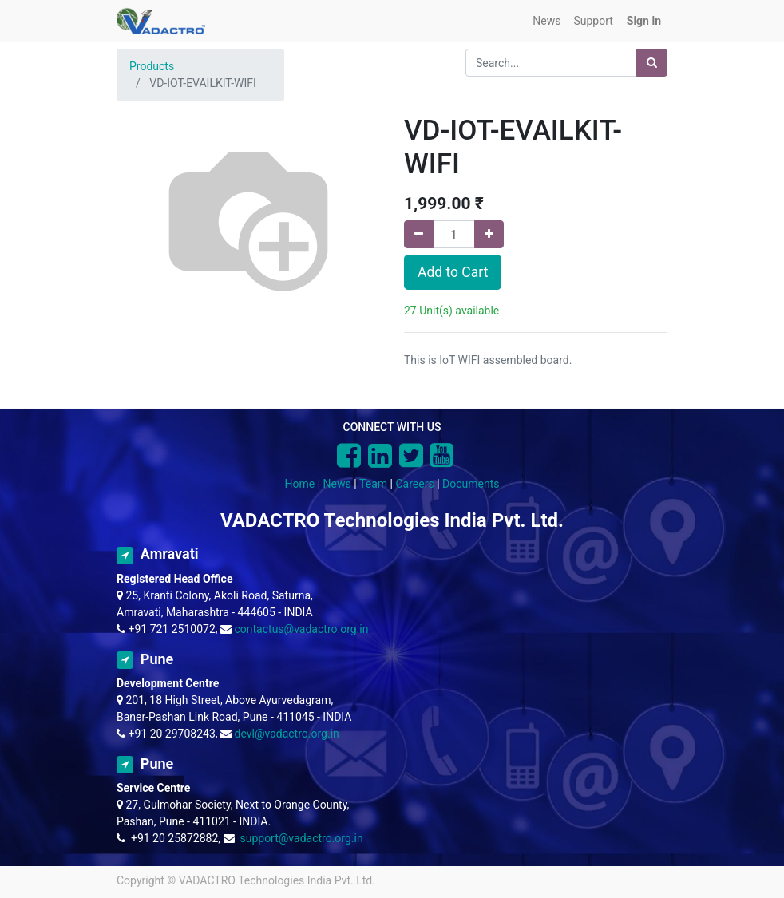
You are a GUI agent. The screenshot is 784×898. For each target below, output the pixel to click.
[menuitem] (546, 21)
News (337, 483)
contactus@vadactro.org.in (302, 629)
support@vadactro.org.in (301, 838)
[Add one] (489, 234)
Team (373, 483)
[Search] (651, 63)
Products (151, 66)
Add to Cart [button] (453, 272)
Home (300, 483)
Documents (470, 483)
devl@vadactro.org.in (287, 733)
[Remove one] (419, 234)
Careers (414, 483)
